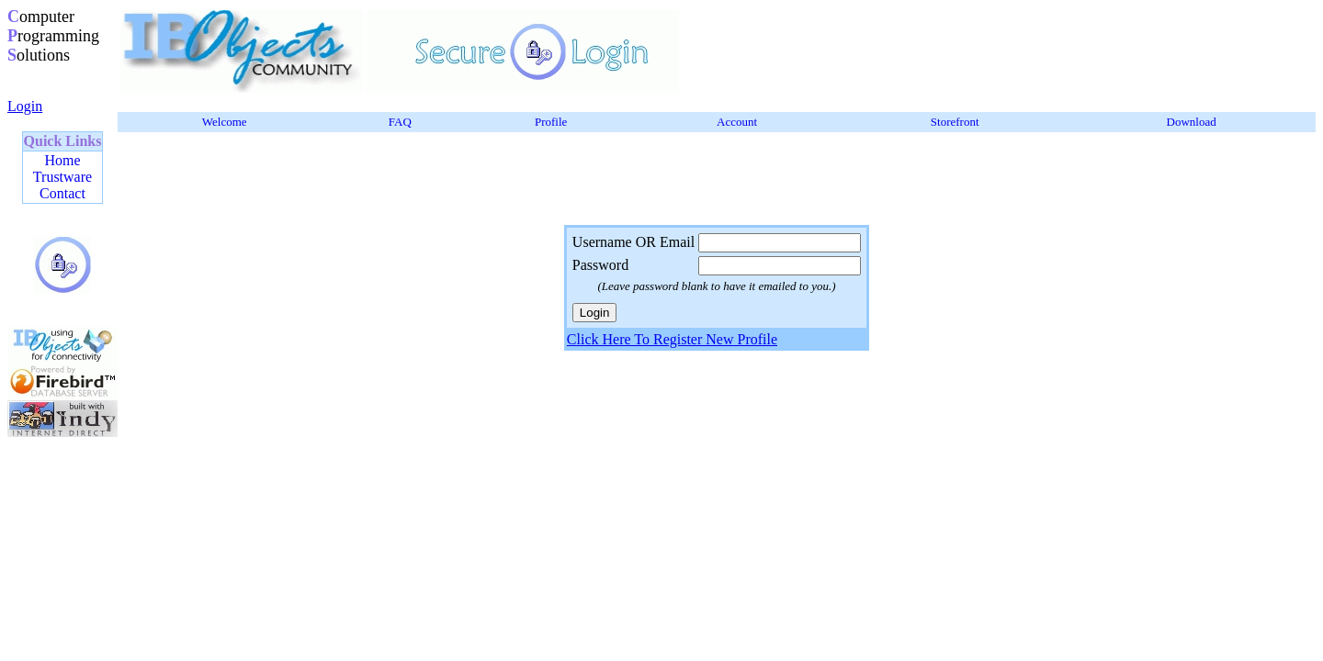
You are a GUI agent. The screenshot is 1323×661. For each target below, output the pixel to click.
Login (24, 106)
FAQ (400, 122)
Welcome (224, 122)
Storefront (955, 122)
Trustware (62, 177)
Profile (551, 122)
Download (1191, 122)
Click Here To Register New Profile (672, 339)
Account (737, 122)
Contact (62, 193)
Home (62, 160)
